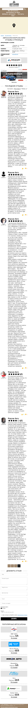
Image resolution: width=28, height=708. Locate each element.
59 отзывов (14, 682)
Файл (4, 608)
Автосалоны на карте (13, 12)
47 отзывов (14, 667)
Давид (3, 224)
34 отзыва (14, 638)
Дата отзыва (17, 88)
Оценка (2, 611)
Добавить (14, 619)
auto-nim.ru (6, 704)
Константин (3, 96)
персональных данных (22, 615)
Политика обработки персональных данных (9, 707)
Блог (13, 16)
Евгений (3, 423)
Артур (3, 176)
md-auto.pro (15, 54)
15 (18, 67)
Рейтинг (24, 88)
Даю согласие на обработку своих (14, 615)
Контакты (21, 14)
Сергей (3, 377)
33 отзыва (14, 653)
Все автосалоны (13, 11)
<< (9, 565)
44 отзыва (14, 697)
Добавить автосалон (8, 14)
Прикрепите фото (4, 606)
